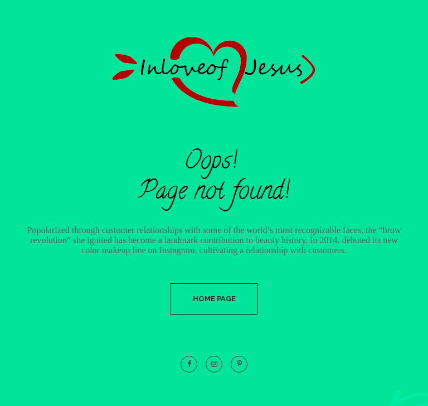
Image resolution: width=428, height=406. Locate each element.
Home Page (214, 298)
